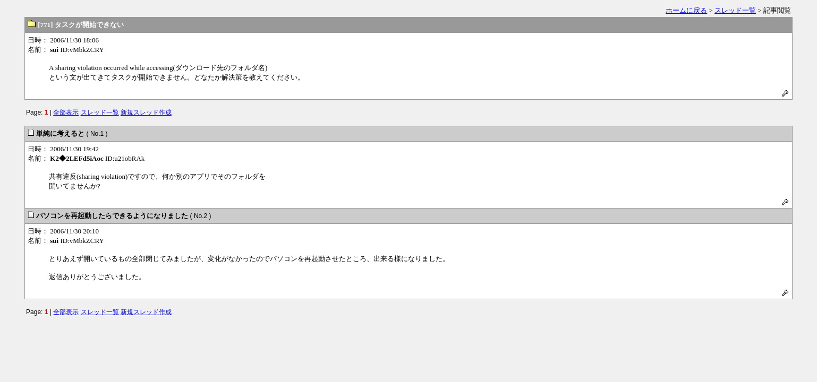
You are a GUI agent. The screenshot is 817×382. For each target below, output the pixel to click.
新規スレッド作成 (146, 112)
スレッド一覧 (735, 10)
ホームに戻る (686, 10)
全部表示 (66, 112)
